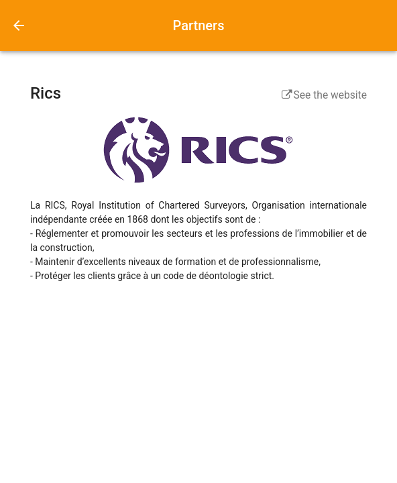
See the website (323, 95)
